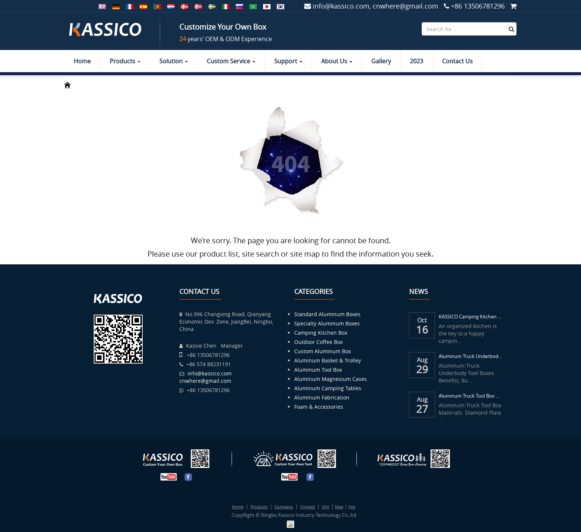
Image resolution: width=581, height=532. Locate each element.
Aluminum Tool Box (318, 369)
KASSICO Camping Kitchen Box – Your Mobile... (471, 316)
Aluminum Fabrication (321, 397)
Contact (307, 506)
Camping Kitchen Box (320, 332)
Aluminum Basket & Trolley (327, 360)
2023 (416, 61)
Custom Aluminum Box (322, 351)
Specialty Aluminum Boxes (327, 323)
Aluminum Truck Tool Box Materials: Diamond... (471, 395)
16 (422, 330)
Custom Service (231, 61)
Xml (325, 506)
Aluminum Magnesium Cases (330, 378)
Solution (173, 61)
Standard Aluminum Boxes (327, 314)
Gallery (381, 61)
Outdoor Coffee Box (318, 341)
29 (422, 369)
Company (284, 506)
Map (339, 506)
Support (288, 61)
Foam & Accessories (318, 406)
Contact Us (457, 61)
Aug (422, 359)
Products (125, 61)
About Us (336, 61)
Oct (422, 319)
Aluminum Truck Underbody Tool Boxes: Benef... (471, 356)
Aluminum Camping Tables (327, 388)
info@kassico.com (209, 373)
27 (422, 409)
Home (82, 61)
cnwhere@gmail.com (205, 380)
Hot (351, 506)
